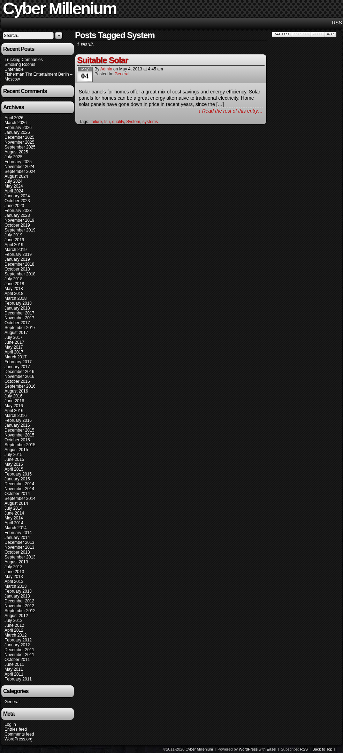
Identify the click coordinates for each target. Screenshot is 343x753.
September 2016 (20, 386)
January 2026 (17, 132)
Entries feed (16, 729)
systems (150, 121)
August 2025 (16, 152)
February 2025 (18, 161)
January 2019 (17, 259)
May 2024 (14, 186)
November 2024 (19, 166)
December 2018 (19, 264)
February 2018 (18, 303)
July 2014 (13, 508)
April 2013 (14, 581)
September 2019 (20, 230)
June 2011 (14, 664)
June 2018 (14, 283)
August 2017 (16, 332)
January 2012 (17, 644)
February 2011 (18, 679)
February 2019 (18, 254)
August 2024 (16, 176)
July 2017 (13, 337)
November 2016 (19, 376)
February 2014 (18, 532)
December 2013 (19, 542)
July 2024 (13, 181)
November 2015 (19, 435)
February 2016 (18, 420)
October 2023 (17, 200)
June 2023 (14, 205)
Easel (271, 749)
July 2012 (13, 620)
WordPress (248, 749)
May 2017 (14, 347)
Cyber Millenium (199, 749)
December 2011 (19, 649)
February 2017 (18, 361)
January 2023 (17, 215)
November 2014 (19, 488)
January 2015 (17, 479)
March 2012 (15, 635)
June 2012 (14, 625)
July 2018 (13, 278)
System (133, 121)
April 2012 (14, 630)
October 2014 (17, 493)
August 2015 (16, 449)
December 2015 (19, 430)
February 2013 (18, 591)
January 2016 (17, 425)
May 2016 (14, 405)
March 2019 (15, 249)
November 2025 (19, 142)
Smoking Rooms (20, 64)
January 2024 (17, 195)
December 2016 (19, 371)
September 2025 (20, 147)
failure (96, 121)
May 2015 (14, 464)
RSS (337, 22)
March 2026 (15, 122)
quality (118, 121)
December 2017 (19, 313)
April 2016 (14, 410)
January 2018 (17, 308)
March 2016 (15, 415)
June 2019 (14, 239)
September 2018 (20, 274)
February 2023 (18, 210)
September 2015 (20, 444)
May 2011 (14, 669)
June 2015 (14, 459)
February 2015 (18, 474)
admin (106, 69)
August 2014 (16, 503)
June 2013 (14, 571)
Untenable (14, 69)
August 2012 (16, 615)
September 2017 (20, 327)
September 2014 (20, 498)
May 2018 (14, 288)
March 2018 (15, 298)
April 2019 (14, 244)
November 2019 (19, 220)
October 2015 (17, 440)
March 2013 (15, 586)
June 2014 (14, 513)
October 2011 (17, 659)
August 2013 (16, 562)
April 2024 (14, 191)
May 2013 (14, 576)
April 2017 (14, 352)
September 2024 (20, 171)
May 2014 (14, 518)
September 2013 (20, 557)
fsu (107, 121)
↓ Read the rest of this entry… (230, 111)
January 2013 (17, 596)
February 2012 (18, 640)
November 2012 (19, 605)
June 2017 (14, 342)
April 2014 (14, 522)
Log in (10, 724)
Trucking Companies (24, 59)
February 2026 (18, 127)
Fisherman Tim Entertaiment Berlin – (39, 74)
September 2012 (20, 610)
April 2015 (14, 469)
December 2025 (19, 137)
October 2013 (17, 552)
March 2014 (15, 527)
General (12, 701)
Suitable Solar (102, 60)
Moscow (12, 79)
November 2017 (19, 317)
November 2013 (19, 547)
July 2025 (13, 156)
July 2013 (13, 566)
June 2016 (14, 400)
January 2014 (17, 537)
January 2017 (17, 366)
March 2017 (15, 357)
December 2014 (19, 483)
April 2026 (14, 117)
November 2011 (19, 654)
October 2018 (17, 269)
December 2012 (19, 601)
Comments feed (19, 734)
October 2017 (17, 322)
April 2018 (14, 293)
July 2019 (13, 235)
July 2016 (13, 396)
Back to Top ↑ (323, 749)
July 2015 (13, 454)
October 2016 (17, 381)
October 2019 (17, 225)
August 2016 (16, 391)
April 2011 (14, 674)
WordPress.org (18, 739)
